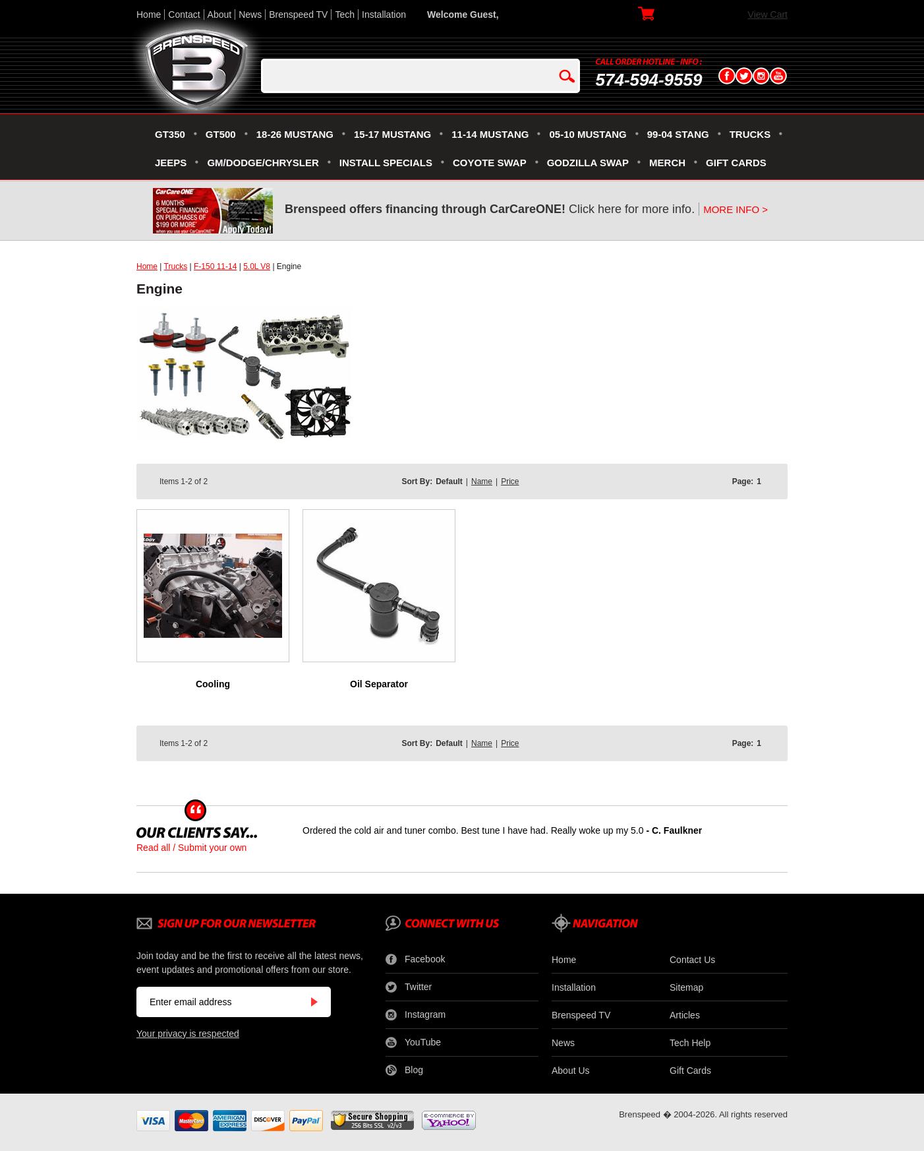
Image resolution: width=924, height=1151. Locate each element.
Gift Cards (690, 1070)
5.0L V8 (256, 266)
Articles (685, 1015)
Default (449, 481)
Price (510, 481)
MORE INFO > (735, 209)
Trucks (176, 266)
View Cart (768, 14)
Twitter (409, 987)
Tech (345, 14)
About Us (571, 1070)
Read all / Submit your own (191, 847)
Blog (404, 1070)
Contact (184, 14)
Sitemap (686, 987)
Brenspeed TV (298, 14)
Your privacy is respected (187, 1033)
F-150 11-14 (215, 266)
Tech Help (690, 1043)
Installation (384, 14)
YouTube (413, 1043)
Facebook (415, 960)
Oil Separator (379, 684)
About (220, 14)
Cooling (213, 684)
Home (148, 14)
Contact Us (692, 959)
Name (481, 481)
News (250, 14)
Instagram (416, 1015)
